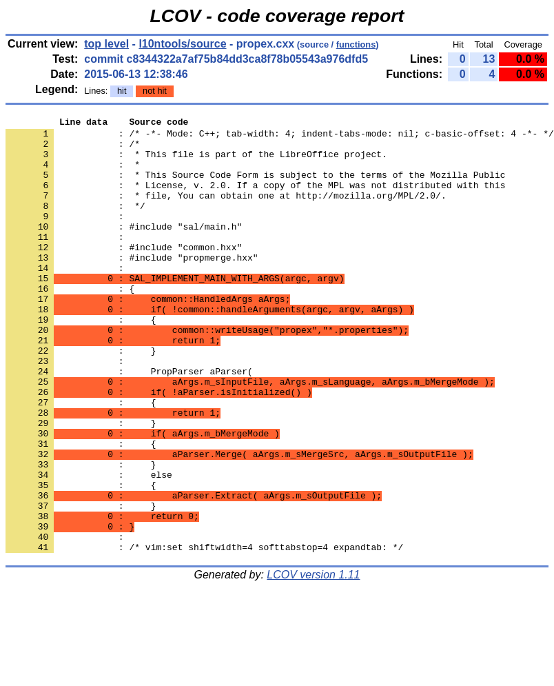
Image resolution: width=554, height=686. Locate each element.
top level (106, 44)
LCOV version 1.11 (313, 661)
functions (356, 44)
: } (81, 584)
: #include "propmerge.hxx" (132, 286)
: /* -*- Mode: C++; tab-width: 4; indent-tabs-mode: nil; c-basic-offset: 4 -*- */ (280, 137)
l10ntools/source (182, 44)
